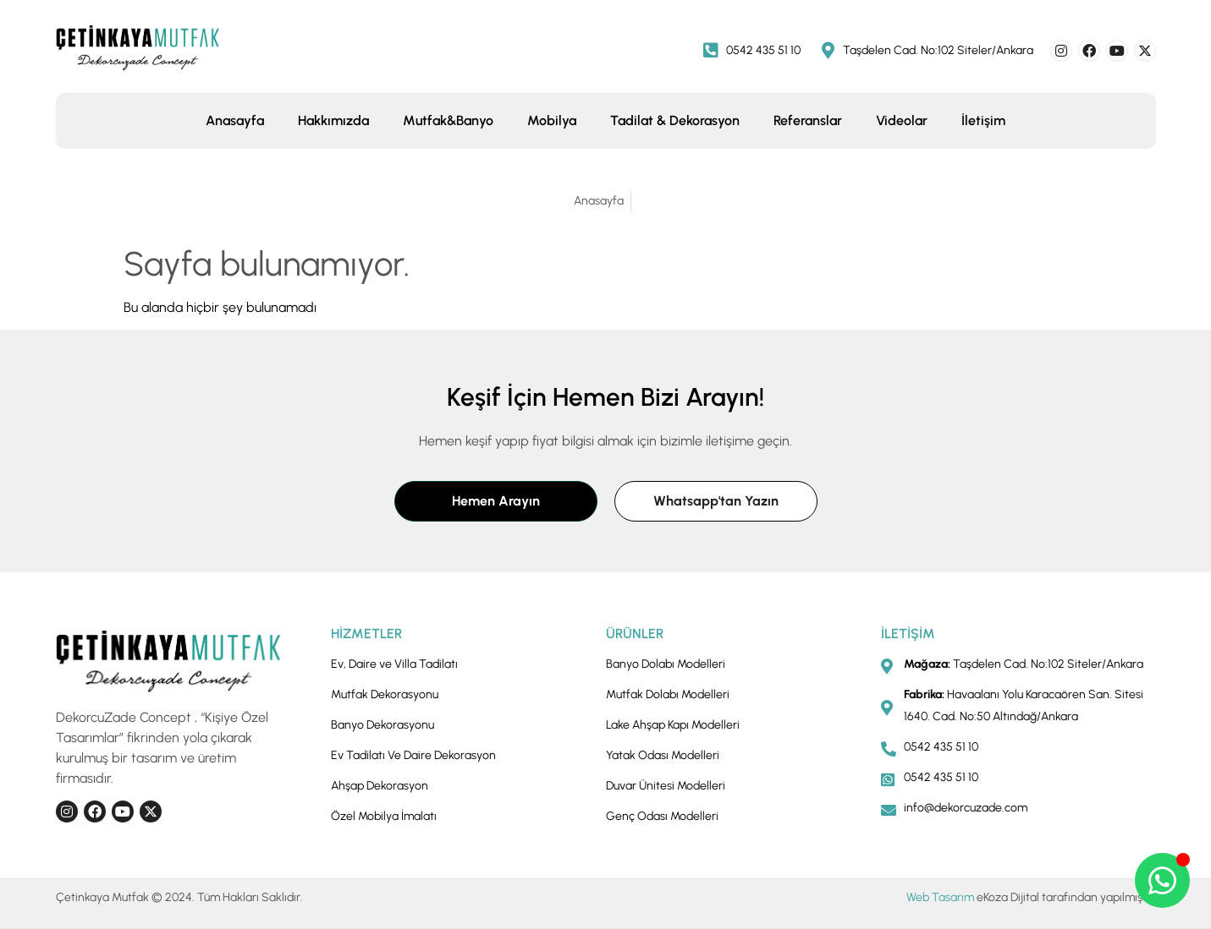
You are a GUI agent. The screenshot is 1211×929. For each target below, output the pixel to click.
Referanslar (807, 120)
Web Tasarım (940, 897)
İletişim (983, 120)
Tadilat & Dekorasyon (675, 120)
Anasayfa (235, 120)
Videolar (902, 120)
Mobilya (551, 120)
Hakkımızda (333, 120)
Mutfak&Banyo (448, 120)
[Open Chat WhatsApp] (1162, 880)
